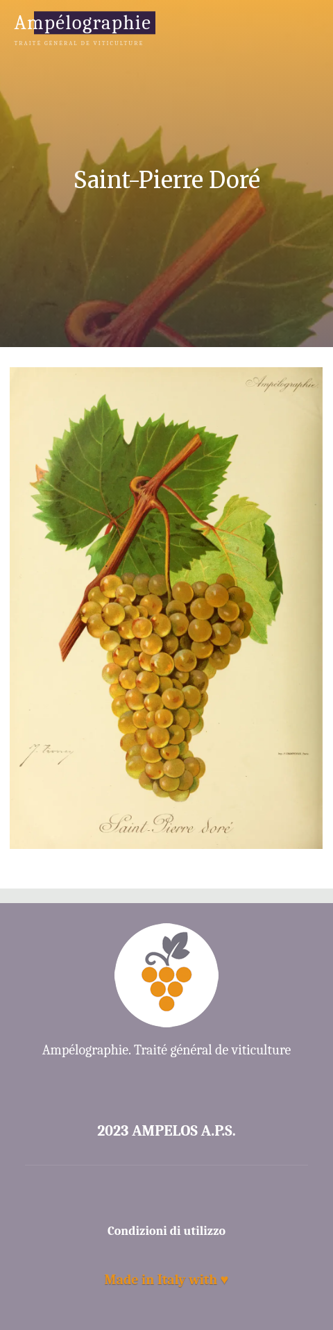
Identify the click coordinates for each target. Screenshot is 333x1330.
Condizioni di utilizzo (166, 1231)
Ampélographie (82, 22)
